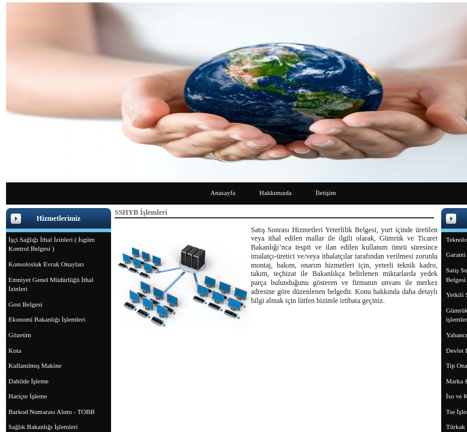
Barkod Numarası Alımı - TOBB (51, 411)
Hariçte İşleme (27, 396)
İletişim (326, 192)
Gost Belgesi (25, 304)
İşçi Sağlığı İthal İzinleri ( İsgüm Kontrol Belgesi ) (51, 244)
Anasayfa (223, 192)
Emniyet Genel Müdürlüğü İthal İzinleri (50, 284)
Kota (14, 350)
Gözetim (19, 334)
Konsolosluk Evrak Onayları (46, 264)
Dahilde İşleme (28, 381)
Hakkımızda (275, 192)
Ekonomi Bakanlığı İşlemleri (46, 319)
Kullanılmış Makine (34, 365)
